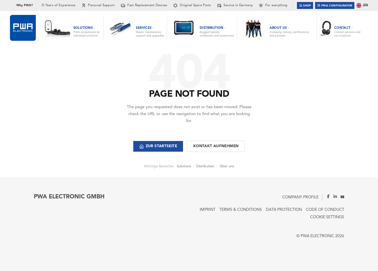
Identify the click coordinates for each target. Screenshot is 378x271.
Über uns (227, 166)
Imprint (207, 210)
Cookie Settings (327, 217)
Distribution (205, 166)
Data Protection (284, 210)
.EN (362, 5)
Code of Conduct (325, 210)
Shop (305, 5)
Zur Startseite (158, 146)
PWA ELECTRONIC (317, 236)
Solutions (184, 166)
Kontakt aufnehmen (215, 146)
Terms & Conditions (240, 210)
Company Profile (300, 197)
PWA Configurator (334, 5)
